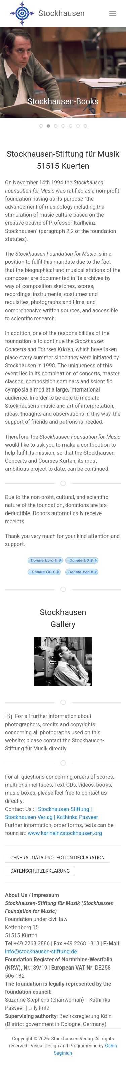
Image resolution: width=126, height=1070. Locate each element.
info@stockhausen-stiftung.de (41, 951)
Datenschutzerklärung (40, 871)
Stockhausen (47, 13)
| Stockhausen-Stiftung (61, 809)
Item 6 (79, 126)
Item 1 (42, 126)
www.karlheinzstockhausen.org (65, 833)
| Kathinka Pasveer (75, 817)
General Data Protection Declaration (57, 857)
